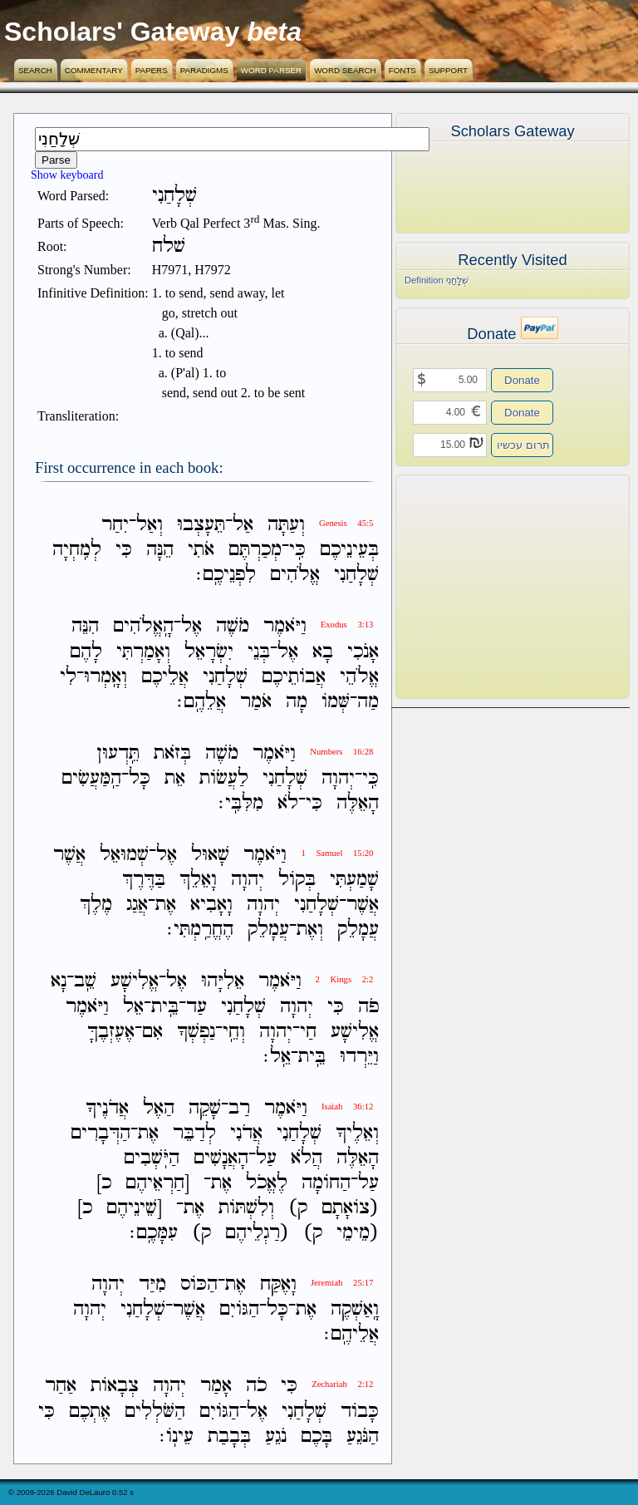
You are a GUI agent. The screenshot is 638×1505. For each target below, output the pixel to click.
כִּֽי (297, 550)
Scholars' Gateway (121, 32)
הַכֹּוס (199, 1284)
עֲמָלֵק (358, 929)
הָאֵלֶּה (357, 803)
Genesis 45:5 (346, 523)
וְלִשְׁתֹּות (246, 1208)
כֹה (256, 1386)
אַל (243, 525)
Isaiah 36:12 (347, 1106)
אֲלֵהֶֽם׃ (201, 702)
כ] (103, 1183)
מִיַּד (152, 1284)
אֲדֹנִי (246, 1133)
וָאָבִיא (211, 904)
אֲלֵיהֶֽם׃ (351, 1334)
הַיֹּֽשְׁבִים (151, 1158)
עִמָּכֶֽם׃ (154, 1233)
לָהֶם (86, 652)
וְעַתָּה (286, 525)
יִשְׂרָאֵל (208, 652)
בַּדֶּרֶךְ (143, 880)
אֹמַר (256, 702)
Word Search (345, 70)
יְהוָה (338, 778)
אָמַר (216, 1386)
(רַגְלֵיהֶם (257, 1233)
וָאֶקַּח (278, 1284)
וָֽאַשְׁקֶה (355, 1309)
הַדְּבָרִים (100, 1133)
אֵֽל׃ (277, 1057)
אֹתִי (201, 550)
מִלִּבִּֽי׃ (240, 803)
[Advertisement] (487, 586)
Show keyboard (67, 175)
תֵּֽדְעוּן (118, 753)
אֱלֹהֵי (359, 677)
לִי (68, 677)
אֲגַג (137, 904)
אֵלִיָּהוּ (222, 982)
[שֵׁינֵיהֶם (134, 1208)
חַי (308, 1032)
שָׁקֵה (205, 1108)
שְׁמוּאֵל (124, 855)
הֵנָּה (160, 550)
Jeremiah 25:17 (342, 1282)
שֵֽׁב (85, 982)
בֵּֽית (165, 1007)
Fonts (402, 70)
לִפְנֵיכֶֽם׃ (226, 575)
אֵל (133, 1007)
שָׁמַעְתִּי (354, 880)
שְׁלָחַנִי (356, 575)
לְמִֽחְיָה (76, 550)
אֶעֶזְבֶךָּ (111, 1032)
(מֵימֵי (357, 1233)
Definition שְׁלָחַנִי (437, 280)
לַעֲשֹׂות (223, 778)
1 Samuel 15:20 (337, 853)
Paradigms (204, 70)
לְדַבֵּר (194, 1133)
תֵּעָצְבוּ (201, 525)
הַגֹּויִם (239, 1309)
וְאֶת (310, 929)
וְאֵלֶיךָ (357, 1133)
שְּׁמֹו (335, 702)
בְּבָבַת (229, 1436)
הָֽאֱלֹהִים (143, 627)
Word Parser (271, 70)
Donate (522, 380)
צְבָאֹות (115, 1386)
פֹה (368, 1007)
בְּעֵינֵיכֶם (349, 550)
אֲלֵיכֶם (165, 677)
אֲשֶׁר (69, 855)
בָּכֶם (316, 1436)
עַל (266, 1158)
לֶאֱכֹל (266, 1183)
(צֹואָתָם (350, 1208)
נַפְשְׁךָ (196, 1032)
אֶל (191, 627)
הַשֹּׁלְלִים (155, 1411)
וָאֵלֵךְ (198, 880)
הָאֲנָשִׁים (221, 1158)
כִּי (123, 550)
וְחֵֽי (234, 1032)
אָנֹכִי (363, 652)
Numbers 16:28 (341, 751)
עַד (196, 1007)
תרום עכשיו (523, 445)
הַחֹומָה (326, 1183)
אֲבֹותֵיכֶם (294, 677)
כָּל (139, 778)
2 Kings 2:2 (345, 979)
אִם (152, 1032)
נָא (58, 982)
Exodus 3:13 (347, 624)
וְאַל (149, 525)
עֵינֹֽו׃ (177, 1436)
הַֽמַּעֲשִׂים (91, 778)
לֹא (287, 803)
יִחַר (115, 525)
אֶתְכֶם (89, 1411)
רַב (239, 1108)
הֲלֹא (306, 1158)
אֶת (165, 904)
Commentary (94, 70)
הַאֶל (158, 1108)
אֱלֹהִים (295, 575)
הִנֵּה (85, 627)
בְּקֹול (297, 880)
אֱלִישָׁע (134, 982)
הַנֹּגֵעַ (362, 1436)
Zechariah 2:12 (342, 1384)
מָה (296, 702)
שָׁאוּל (210, 855)
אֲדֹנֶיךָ (107, 1108)
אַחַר (60, 1386)
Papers (151, 70)
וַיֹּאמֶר (285, 627)
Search (35, 70)
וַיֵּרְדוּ (359, 1057)
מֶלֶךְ (96, 904)
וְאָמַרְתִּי (143, 652)
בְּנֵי (259, 652)
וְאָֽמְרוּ (105, 677)
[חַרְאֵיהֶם (157, 1183)
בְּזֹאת (172, 753)
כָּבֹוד (360, 1411)
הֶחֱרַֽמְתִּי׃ (200, 929)
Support (448, 70)
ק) (297, 1208)
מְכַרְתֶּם (255, 550)
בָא (322, 652)
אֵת (174, 778)
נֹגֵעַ (276, 1436)
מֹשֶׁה (232, 627)
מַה (368, 702)
